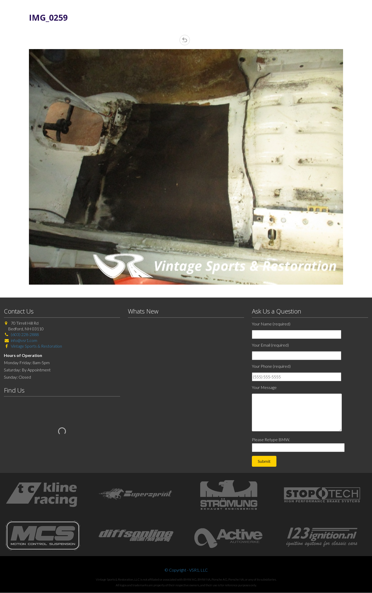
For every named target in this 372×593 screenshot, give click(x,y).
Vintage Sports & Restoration (36, 346)
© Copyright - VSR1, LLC (186, 569)
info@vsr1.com (24, 340)
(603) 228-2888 (25, 334)
